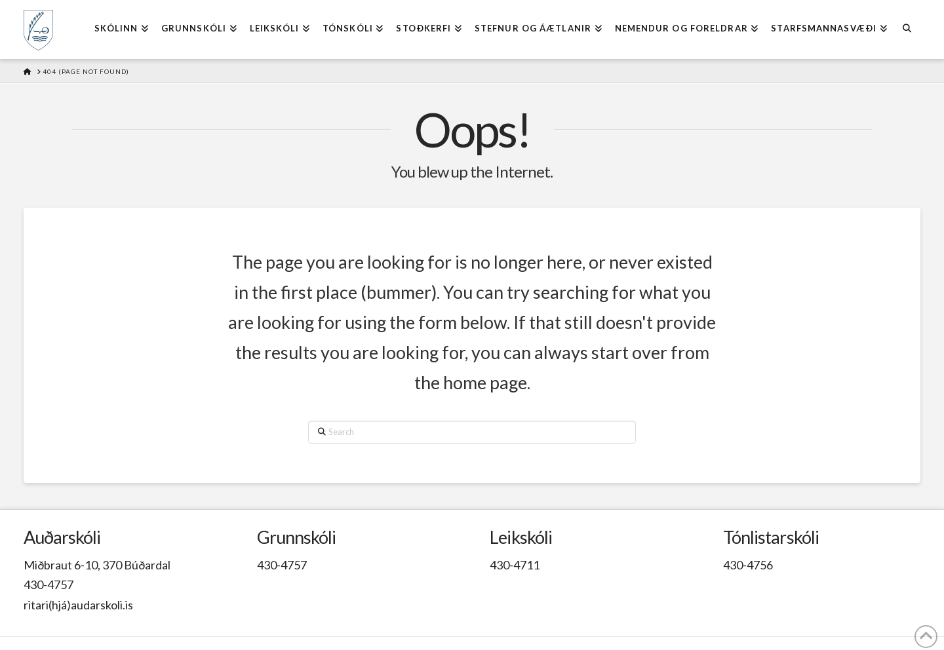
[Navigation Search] (907, 29)
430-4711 (515, 565)
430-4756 (748, 565)
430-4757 (48, 584)
